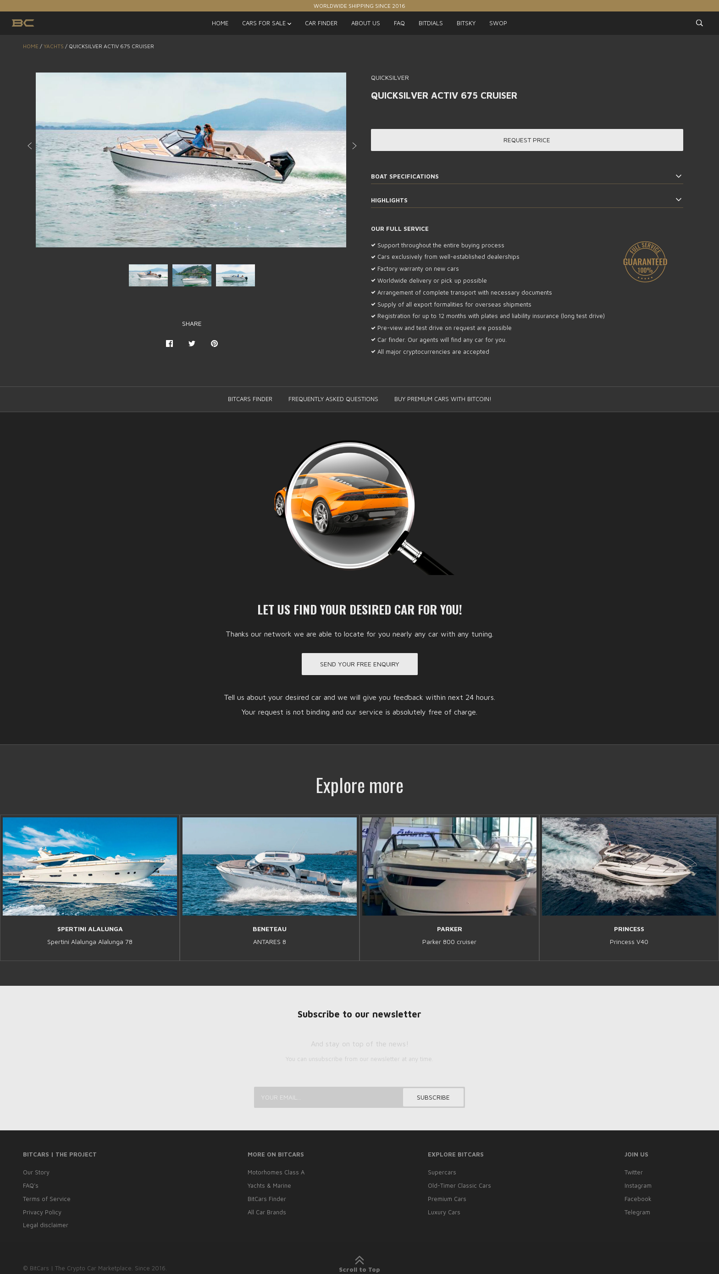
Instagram (638, 1185)
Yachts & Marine (269, 1185)
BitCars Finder (267, 1198)
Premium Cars (447, 1198)
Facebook (638, 1198)
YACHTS (54, 46)
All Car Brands (267, 1212)
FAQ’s (31, 1185)
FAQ (399, 23)
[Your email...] (359, 1097)
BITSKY (466, 23)
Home (31, 46)
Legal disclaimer (45, 1225)
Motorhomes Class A (276, 1172)
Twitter (634, 1172)
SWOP (498, 23)
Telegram (637, 1212)
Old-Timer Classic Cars (459, 1185)
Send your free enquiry (359, 664)
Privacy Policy (42, 1212)
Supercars (442, 1172)
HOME (220, 23)
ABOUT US (365, 23)
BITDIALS (431, 23)
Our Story (36, 1172)
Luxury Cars (444, 1212)
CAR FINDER (321, 23)
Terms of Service (47, 1198)
